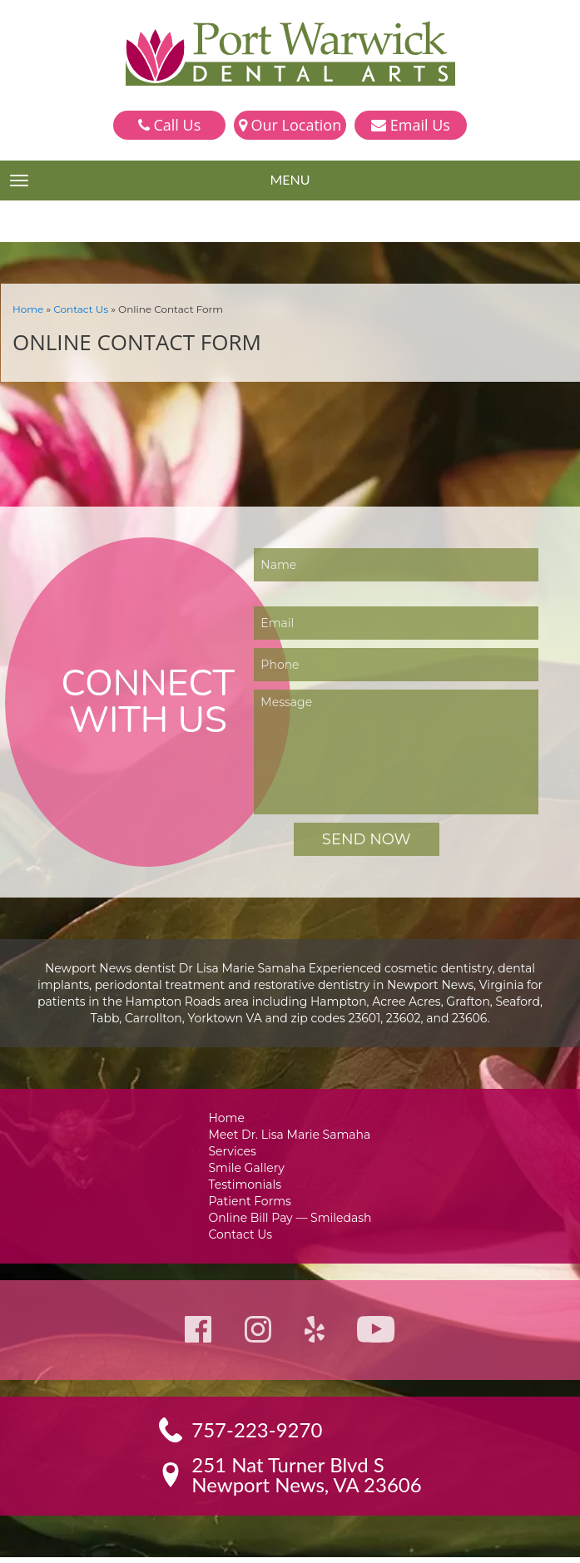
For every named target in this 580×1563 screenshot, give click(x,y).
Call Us (169, 125)
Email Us (410, 125)
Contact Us (76, 308)
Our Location (290, 125)
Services (236, 1152)
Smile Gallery (249, 1169)
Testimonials (248, 1187)
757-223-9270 (258, 1436)
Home (26, 308)
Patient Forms (252, 1204)
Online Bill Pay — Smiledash (289, 1221)
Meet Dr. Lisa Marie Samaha (290, 1134)
